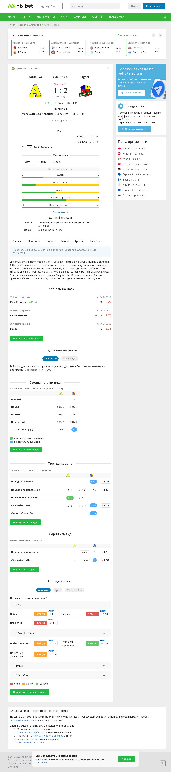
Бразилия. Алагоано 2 (29, 24)
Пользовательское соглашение (23, 763)
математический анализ (24, 720)
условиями (41, 762)
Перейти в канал (131, 92)
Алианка (35, 77)
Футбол (11, 24)
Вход (134, 6)
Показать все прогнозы (26, 338)
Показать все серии (24, 569)
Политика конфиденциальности (24, 760)
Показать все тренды (25, 522)
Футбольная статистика (30, 742)
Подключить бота (134, 129)
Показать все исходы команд (29, 692)
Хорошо (127, 758)
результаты (38, 729)
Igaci (85, 77)
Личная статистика (27, 739)
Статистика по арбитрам (31, 732)
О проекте (13, 766)
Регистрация (154, 6)
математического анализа (48, 735)
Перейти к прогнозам (60, 120)
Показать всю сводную (26, 449)
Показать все (60, 212)
